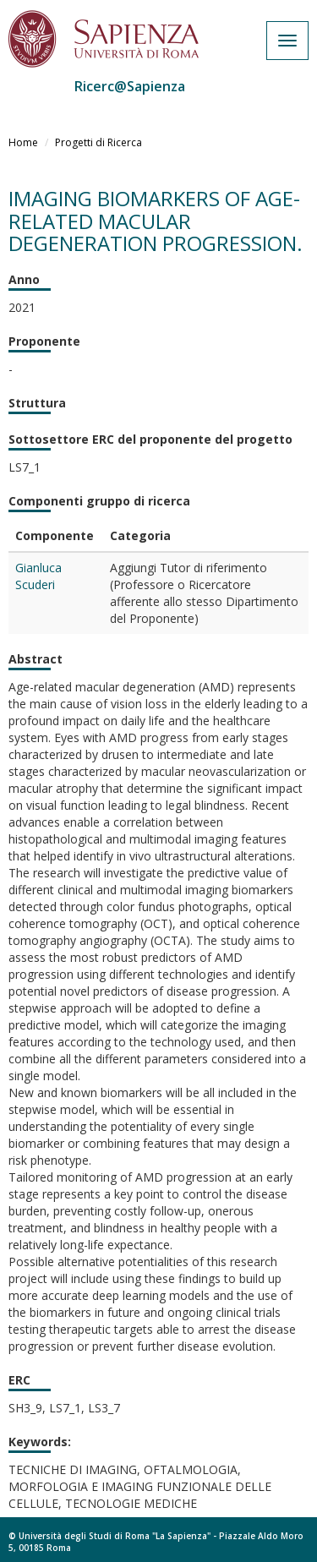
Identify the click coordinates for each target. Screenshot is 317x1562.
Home (23, 142)
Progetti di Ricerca (98, 142)
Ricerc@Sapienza (129, 86)
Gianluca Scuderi (38, 576)
